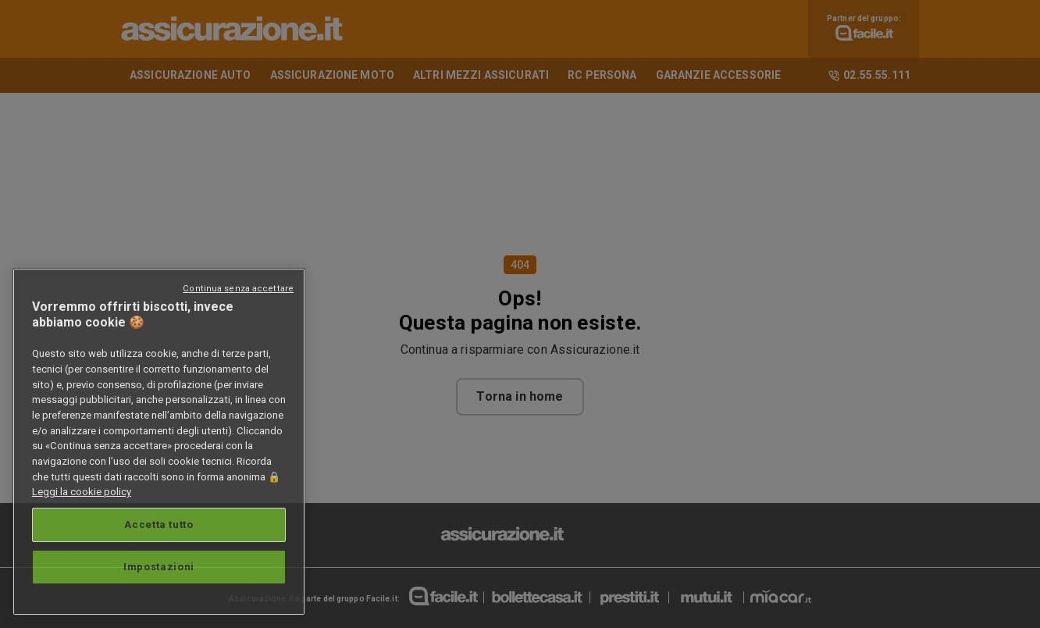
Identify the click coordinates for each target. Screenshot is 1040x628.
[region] (158, 442)
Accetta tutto (159, 524)
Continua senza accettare (238, 289)
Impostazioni (158, 567)
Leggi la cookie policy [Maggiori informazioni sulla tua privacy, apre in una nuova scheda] (81, 492)
